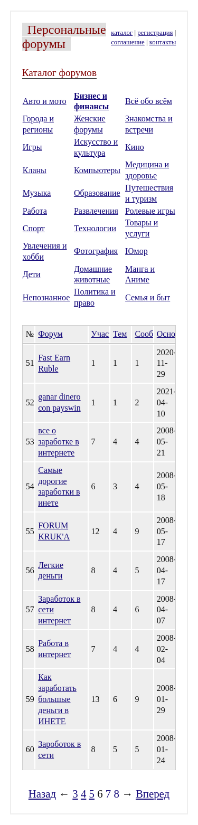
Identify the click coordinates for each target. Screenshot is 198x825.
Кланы (34, 170)
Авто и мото (45, 101)
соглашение (128, 42)
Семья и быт (147, 297)
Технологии (95, 228)
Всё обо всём (148, 101)
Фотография (96, 250)
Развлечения (96, 210)
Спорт (34, 228)
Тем (120, 333)
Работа (35, 210)
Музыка (37, 192)
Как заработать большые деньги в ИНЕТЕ (57, 698)
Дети (32, 274)
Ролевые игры (150, 210)
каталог (122, 32)
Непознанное (46, 297)
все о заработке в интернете (58, 441)
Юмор (136, 250)
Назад (42, 794)
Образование (97, 192)
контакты (162, 42)
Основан (172, 333)
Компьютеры (97, 170)
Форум (50, 333)
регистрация (155, 32)
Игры (32, 147)
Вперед (152, 794)
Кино (134, 147)
